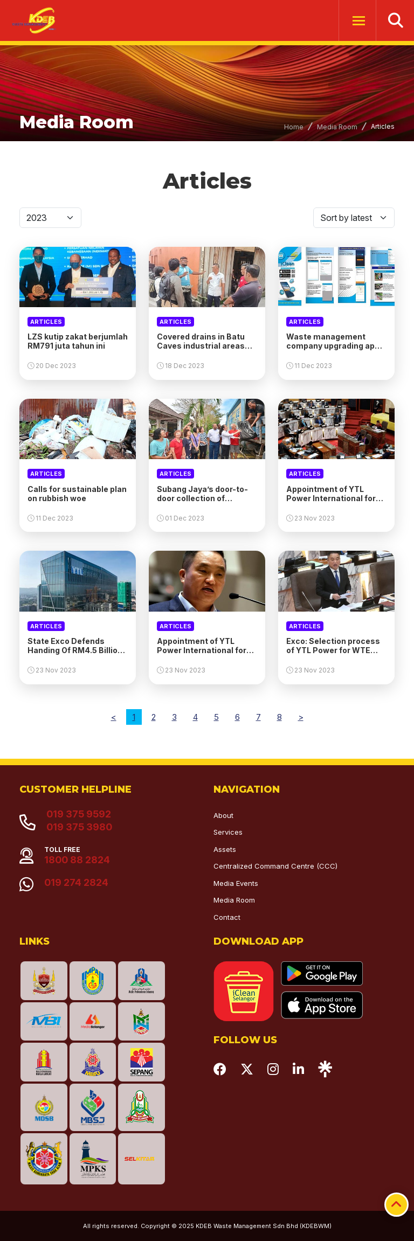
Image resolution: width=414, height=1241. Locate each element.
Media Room (337, 127)
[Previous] (114, 717)
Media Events (235, 883)
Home (293, 127)
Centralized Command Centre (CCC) (275, 866)
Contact (226, 917)
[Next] (301, 717)
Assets (224, 849)
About (223, 815)
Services (228, 832)
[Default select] (50, 217)
